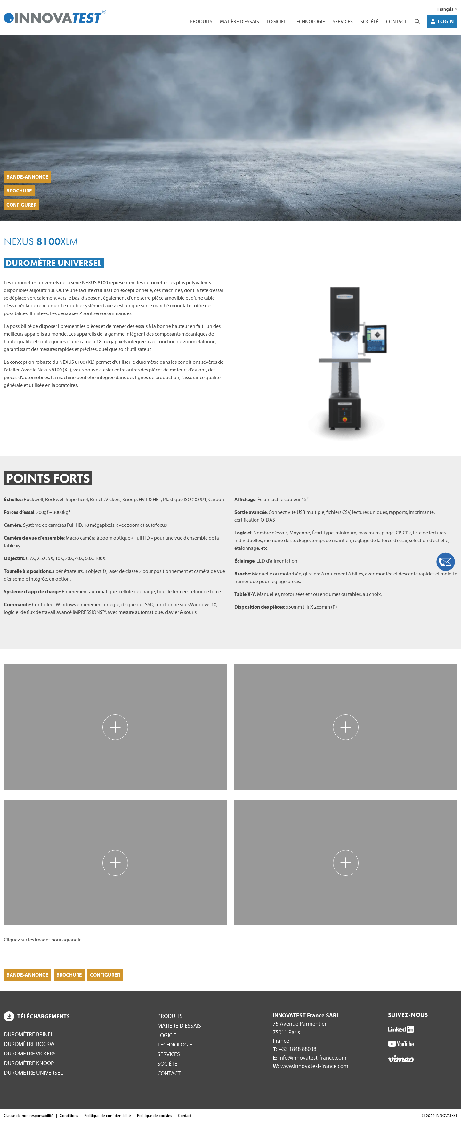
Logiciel (276, 21)
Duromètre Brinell (30, 1034)
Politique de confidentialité (107, 1116)
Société (369, 21)
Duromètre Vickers (30, 1054)
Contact (396, 21)
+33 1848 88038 (297, 1049)
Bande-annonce (28, 175)
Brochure (19, 189)
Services (343, 21)
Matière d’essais (239, 21)
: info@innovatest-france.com (309, 1058)
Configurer (22, 204)
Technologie (309, 21)
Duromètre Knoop (29, 1063)
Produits (201, 21)
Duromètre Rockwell (33, 1044)
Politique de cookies (154, 1116)
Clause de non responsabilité (28, 1116)
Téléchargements (37, 1017)
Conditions (69, 1116)
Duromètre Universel (33, 1073)
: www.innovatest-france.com (310, 1066)
